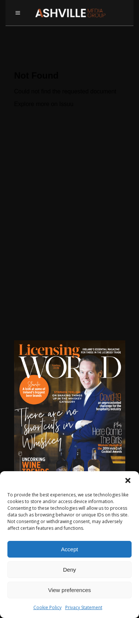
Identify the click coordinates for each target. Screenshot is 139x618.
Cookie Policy (47, 607)
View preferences (69, 590)
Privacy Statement (83, 607)
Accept (69, 549)
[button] (128, 480)
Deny (69, 569)
